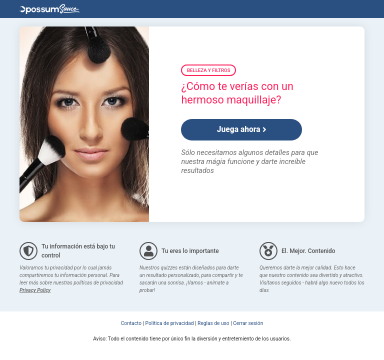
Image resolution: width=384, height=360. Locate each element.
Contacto (131, 323)
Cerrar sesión (248, 323)
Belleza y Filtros (208, 70)
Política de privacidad (170, 323)
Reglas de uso (214, 323)
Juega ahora (241, 129)
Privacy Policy (35, 290)
